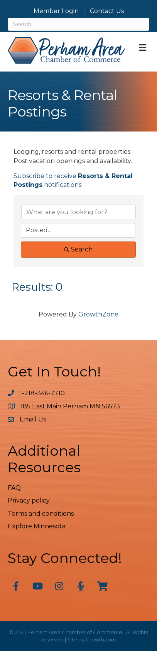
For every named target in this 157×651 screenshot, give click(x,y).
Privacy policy (29, 500)
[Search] (78, 24)
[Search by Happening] (78, 230)
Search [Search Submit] (78, 249)
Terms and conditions (41, 513)
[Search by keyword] (78, 212)
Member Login (56, 11)
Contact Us (107, 11)
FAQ (14, 487)
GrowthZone (98, 314)
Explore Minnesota (37, 526)
